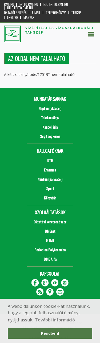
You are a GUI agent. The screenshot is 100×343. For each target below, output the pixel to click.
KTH (50, 160)
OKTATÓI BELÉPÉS (15, 12)
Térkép (76, 12)
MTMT (50, 240)
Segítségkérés (50, 136)
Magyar (28, 17)
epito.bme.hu (28, 4)
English (12, 17)
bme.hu (9, 4)
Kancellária (50, 127)
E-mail (36, 12)
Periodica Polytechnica (50, 249)
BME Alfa (50, 259)
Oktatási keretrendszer (50, 221)
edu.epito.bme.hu (55, 4)
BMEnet (50, 231)
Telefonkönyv (56, 12)
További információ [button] (55, 320)
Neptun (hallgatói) (50, 179)
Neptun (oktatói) (50, 108)
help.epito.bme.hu (20, 8)
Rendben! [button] (50, 333)
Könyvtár (50, 198)
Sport (50, 188)
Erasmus (50, 170)
